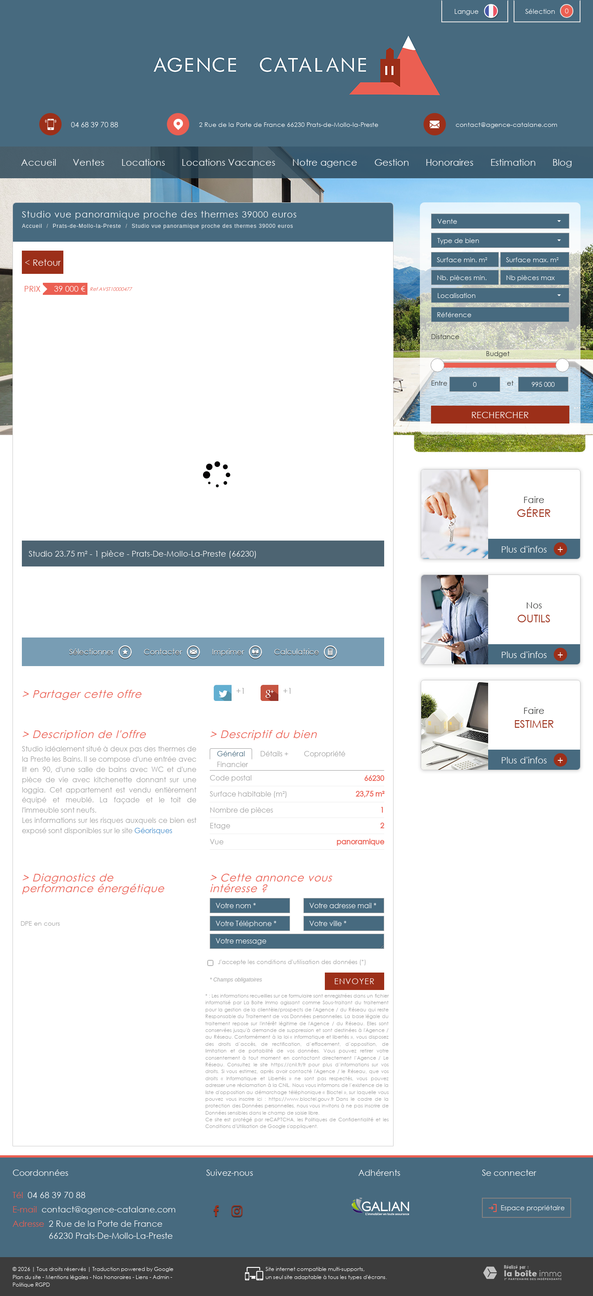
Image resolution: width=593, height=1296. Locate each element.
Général (231, 753)
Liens (142, 1277)
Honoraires (449, 162)
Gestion (391, 162)
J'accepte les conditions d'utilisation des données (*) (292, 961)
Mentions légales (67, 1277)
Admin (161, 1277)
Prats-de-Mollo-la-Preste (87, 226)
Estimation (513, 162)
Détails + (274, 753)
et (510, 383)
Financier (232, 764)
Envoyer (354, 981)
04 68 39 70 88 (57, 1195)
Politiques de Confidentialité (339, 1119)
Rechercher (500, 414)
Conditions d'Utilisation (231, 1126)
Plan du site (26, 1277)
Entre (439, 383)
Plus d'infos (534, 549)
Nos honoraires (112, 1277)
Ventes (88, 162)
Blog (562, 162)
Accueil (38, 162)
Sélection (540, 11)
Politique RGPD (31, 1284)
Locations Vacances (228, 162)
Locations (143, 162)
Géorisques (153, 830)
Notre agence (324, 162)
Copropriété (324, 753)
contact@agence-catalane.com (506, 124)
